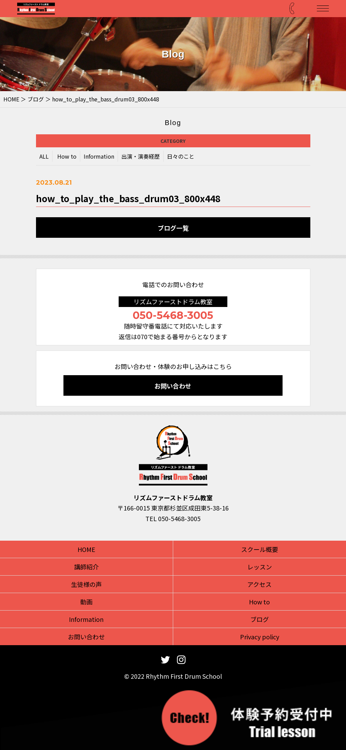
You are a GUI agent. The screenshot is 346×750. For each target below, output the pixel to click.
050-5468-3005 (173, 315)
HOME (11, 99)
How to (66, 157)
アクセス (259, 584)
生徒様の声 (86, 584)
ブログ (35, 99)
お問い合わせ (172, 385)
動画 (86, 601)
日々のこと (180, 157)
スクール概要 (259, 549)
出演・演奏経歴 (140, 157)
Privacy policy (259, 636)
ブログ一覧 (173, 227)
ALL (44, 157)
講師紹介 (86, 566)
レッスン (259, 566)
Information (99, 157)
